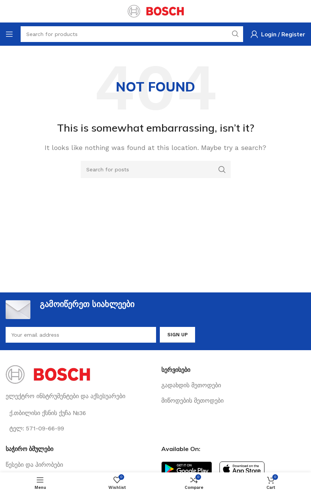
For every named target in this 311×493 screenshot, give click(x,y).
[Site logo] (156, 10)
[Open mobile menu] (9, 34)
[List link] (233, 385)
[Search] (156, 169)
